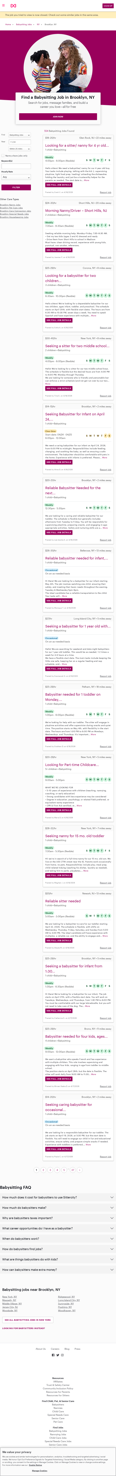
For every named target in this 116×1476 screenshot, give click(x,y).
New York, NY (9, 1296)
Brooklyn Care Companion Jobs (15, 211)
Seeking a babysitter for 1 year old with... (78, 626)
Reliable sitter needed (63, 901)
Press (77, 1348)
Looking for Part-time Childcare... (72, 765)
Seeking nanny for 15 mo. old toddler (74, 836)
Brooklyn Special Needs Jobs (14, 214)
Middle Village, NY (12, 1303)
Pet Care (58, 1421)
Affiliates (58, 1381)
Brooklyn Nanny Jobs (10, 205)
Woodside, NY (10, 1310)
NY (38, 24)
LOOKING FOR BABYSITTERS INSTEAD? (23, 1328)
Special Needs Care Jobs (58, 1441)
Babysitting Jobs (24, 24)
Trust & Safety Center (58, 1385)
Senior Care (58, 1418)
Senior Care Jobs (58, 1444)
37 (72, 1170)
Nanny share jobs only (16, 155)
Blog (67, 1348)
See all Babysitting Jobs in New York (28, 1320)
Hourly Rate (7, 171)
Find (3, 135)
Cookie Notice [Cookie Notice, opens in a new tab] (35, 1465)
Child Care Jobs (58, 1437)
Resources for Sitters (58, 1395)
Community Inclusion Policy (58, 1388)
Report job (105, 192)
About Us (41, 1348)
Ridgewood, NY (66, 1296)
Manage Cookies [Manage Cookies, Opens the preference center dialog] (39, 1471)
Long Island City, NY (69, 1300)
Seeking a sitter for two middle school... (77, 346)
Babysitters (58, 1404)
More (86, 180)
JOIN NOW (58, 116)
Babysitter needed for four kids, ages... (76, 1036)
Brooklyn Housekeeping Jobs (14, 217)
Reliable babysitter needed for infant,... (76, 558)
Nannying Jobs (58, 1434)
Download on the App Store (58, 1367)
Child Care (58, 1411)
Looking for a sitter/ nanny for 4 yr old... (77, 145)
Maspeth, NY (9, 1300)
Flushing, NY (65, 1307)
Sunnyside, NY (66, 1303)
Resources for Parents (58, 1391)
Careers (55, 1348)
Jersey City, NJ (10, 1307)
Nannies (58, 1408)
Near (3, 142)
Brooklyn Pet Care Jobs (11, 208)
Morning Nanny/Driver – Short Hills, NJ (76, 210)
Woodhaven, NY (67, 1310)
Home (8, 24)
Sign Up (108, 6)
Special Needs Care (58, 1414)
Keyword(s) (6, 161)
